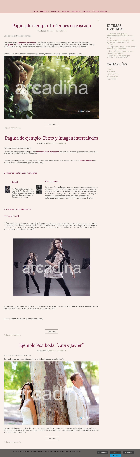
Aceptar (115, 455)
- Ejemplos (111, 79)
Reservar (66, 12)
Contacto (86, 12)
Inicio (35, 12)
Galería (43, 12)
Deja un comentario (12, 128)
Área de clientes (99, 12)
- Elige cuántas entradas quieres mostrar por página (120, 52)
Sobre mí (76, 12)
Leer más (51, 124)
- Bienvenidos (113, 74)
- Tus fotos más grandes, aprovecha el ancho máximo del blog (120, 36)
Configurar (115, 452)
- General (111, 71)
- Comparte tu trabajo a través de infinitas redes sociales (121, 48)
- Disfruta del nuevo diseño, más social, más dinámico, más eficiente (120, 42)
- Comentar (59, 31)
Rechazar (128, 452)
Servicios (55, 12)
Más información (102, 452)
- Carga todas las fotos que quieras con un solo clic (118, 57)
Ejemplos (50, 31)
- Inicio (110, 69)
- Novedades (112, 76)
